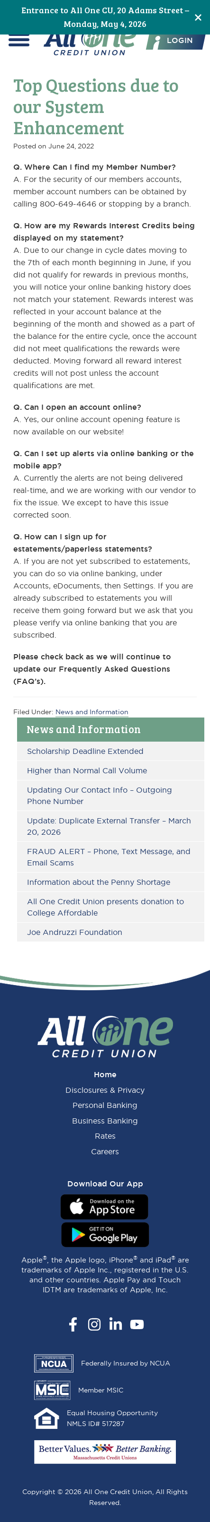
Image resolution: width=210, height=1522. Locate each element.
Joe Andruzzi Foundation (74, 932)
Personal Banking (105, 1105)
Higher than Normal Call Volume (87, 770)
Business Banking (105, 1120)
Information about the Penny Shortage (98, 882)
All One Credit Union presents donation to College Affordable (105, 907)
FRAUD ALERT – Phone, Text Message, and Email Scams (109, 857)
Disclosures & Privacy (105, 1090)
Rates (105, 1136)
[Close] (198, 17)
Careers (105, 1151)
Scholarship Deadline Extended (85, 751)
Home (105, 1074)
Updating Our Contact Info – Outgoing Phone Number (99, 795)
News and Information (84, 729)
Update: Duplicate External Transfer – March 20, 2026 (109, 826)
